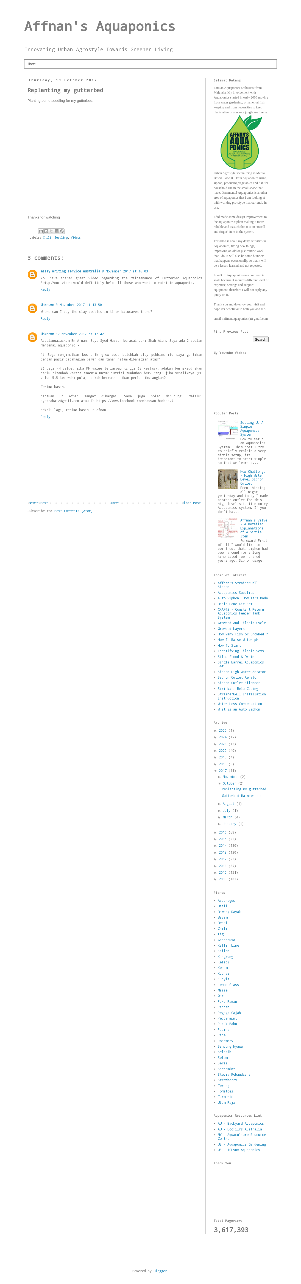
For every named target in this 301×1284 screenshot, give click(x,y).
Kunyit (223, 979)
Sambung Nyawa (230, 1046)
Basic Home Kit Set (235, 604)
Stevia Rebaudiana (234, 1074)
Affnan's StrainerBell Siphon (238, 585)
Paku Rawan (227, 1001)
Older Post (191, 503)
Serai (222, 1063)
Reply (45, 289)
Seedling (61, 237)
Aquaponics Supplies (236, 592)
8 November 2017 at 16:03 (125, 271)
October (230, 783)
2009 (223, 879)
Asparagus (226, 900)
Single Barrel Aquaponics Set (241, 664)
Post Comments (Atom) (73, 511)
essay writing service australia (70, 271)
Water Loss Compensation (240, 703)
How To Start (229, 645)
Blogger (160, 1271)
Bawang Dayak (229, 911)
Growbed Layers (231, 628)
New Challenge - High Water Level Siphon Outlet (252, 477)
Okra (221, 995)
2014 (223, 845)
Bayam (222, 917)
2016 (223, 832)
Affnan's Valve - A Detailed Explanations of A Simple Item (253, 528)
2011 (223, 866)
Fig (221, 934)
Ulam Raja (226, 1102)
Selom (222, 1057)
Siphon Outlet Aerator (238, 677)
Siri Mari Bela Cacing (238, 688)
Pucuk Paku (227, 1023)
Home (31, 64)
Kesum (222, 967)
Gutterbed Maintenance (242, 795)
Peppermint (227, 1018)
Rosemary (225, 1041)
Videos (76, 237)
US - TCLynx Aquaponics (239, 1150)
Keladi (223, 962)
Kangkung (225, 956)
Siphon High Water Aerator (242, 672)
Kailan (223, 951)
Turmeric (225, 1096)
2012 (223, 859)
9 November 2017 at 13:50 (79, 304)
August (229, 803)
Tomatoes (225, 1091)
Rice (221, 1035)
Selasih (224, 1052)
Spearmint (226, 1069)
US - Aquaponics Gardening (242, 1144)
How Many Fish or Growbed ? (243, 634)
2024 (223, 737)
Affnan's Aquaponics (99, 26)
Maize (222, 990)
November (231, 776)
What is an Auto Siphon (239, 709)
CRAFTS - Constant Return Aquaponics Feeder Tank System (241, 613)
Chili (47, 237)
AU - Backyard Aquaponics (241, 1123)
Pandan (223, 1007)
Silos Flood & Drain (236, 656)
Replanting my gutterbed (244, 789)
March (228, 817)
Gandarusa (226, 940)
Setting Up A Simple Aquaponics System (251, 428)
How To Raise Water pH (238, 639)
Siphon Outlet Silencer (239, 683)
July (227, 810)
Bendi (222, 922)
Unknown (47, 304)
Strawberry (227, 1080)
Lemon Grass (228, 984)
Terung (223, 1085)
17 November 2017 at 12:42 (80, 334)
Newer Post (38, 503)
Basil (222, 906)
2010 (223, 872)
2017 (223, 770)
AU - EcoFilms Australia (240, 1129)
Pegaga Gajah (229, 1012)
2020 (223, 750)
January (230, 823)
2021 (223, 744)
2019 (223, 757)
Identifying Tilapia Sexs (241, 651)
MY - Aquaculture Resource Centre (242, 1136)
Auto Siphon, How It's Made (243, 598)
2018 (223, 764)
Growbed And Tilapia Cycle (242, 623)
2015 (223, 839)
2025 (223, 730)
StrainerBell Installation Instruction (242, 696)
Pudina (223, 1029)
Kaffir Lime (228, 945)
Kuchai (223, 973)
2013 (223, 852)
